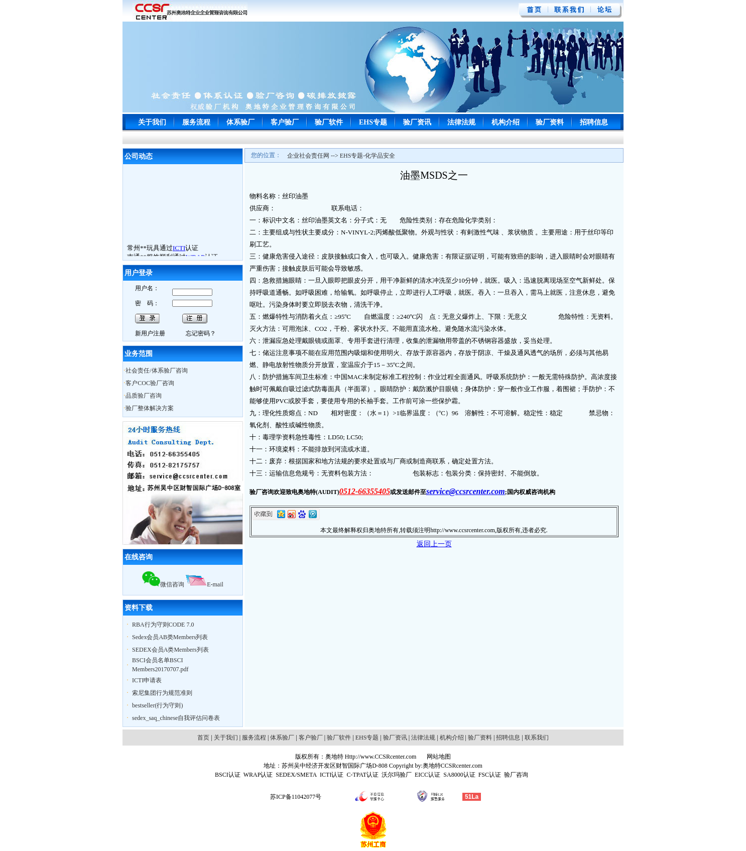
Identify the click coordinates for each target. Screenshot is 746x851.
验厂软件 (329, 122)
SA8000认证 (459, 774)
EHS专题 (373, 122)
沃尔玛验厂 (397, 774)
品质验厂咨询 (144, 395)
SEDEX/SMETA (296, 774)
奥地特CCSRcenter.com (452, 765)
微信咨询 (163, 584)
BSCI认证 (227, 774)
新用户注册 (150, 333)
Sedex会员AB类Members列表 (170, 637)
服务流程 (196, 122)
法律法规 (461, 122)
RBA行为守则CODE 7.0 (163, 624)
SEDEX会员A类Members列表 (170, 649)
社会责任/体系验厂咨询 (156, 370)
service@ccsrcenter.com (465, 491)
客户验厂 (285, 122)
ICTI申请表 (147, 680)
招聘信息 (594, 122)
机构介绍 (505, 122)
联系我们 (537, 737)
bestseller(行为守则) (157, 705)
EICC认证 (427, 774)
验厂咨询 (516, 774)
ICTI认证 (331, 774)
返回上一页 (434, 544)
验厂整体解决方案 (150, 408)
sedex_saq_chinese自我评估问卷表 (176, 717)
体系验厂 (240, 122)
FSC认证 (489, 774)
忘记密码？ (201, 333)
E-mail (204, 584)
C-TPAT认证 (362, 774)
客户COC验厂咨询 (150, 383)
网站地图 (438, 756)
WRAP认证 (258, 774)
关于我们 (152, 122)
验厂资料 (550, 122)
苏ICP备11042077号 (295, 796)
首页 (203, 737)
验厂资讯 (417, 122)
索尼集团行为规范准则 (162, 692)
